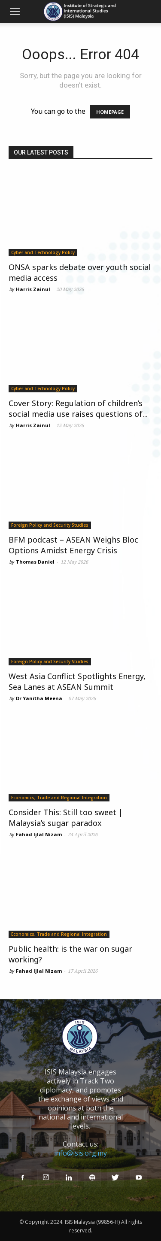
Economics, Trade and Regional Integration (59, 798)
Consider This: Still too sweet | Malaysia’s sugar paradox (66, 817)
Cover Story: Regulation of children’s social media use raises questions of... (78, 408)
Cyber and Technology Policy (43, 252)
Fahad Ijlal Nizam (39, 834)
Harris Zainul (33, 289)
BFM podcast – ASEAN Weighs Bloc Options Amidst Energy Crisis (73, 544)
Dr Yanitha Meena (39, 698)
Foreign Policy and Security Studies (49, 525)
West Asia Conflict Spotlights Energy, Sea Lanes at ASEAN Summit (77, 681)
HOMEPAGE (110, 112)
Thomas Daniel (35, 561)
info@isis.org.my (80, 1153)
